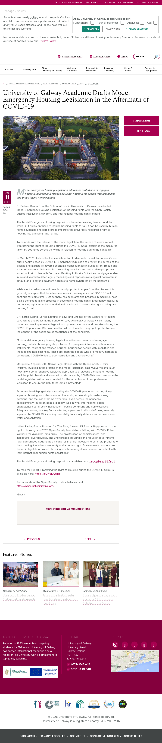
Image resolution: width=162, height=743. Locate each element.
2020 (82, 83)
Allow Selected (138, 29)
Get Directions (80, 664)
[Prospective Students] (70, 57)
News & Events (51, 83)
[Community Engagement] (150, 69)
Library (94, 2)
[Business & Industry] (111, 69)
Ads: (149, 22)
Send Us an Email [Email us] (81, 669)
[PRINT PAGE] (141, 131)
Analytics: (133, 22)
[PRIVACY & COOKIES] (54, 736)
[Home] (4, 83)
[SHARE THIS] (141, 120)
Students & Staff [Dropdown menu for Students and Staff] (148, 2)
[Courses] (11, 69)
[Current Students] (100, 57)
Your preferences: (108, 22)
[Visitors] (123, 57)
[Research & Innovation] (93, 69)
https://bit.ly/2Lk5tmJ (102, 461)
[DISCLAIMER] (29, 736)
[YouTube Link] (134, 645)
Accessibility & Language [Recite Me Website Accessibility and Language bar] (117, 2)
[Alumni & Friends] (132, 69)
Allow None (113, 29)
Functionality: (81, 22)
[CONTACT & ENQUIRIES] (106, 736)
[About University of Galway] (52, 69)
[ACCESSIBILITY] (132, 736)
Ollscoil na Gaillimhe (70, 2)
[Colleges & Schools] (74, 69)
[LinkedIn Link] (144, 645)
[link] (37, 704)
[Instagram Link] (115, 645)
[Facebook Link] (125, 645)
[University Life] (29, 69)
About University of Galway (24, 83)
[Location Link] (135, 670)
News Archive (69, 83)
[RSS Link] (154, 645)
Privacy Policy (47, 41)
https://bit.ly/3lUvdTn (47, 473)
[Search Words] (146, 56)
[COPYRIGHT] (79, 736)
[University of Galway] (25, 56)
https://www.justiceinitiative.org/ (35, 486)
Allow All (93, 29)
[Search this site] (156, 57)
